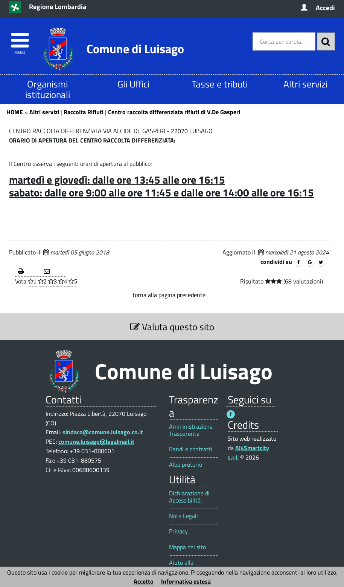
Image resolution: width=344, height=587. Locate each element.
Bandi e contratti (190, 449)
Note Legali (183, 516)
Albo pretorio (185, 464)
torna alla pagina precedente (168, 294)
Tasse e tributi (220, 84)
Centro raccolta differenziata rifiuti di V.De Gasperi (174, 111)
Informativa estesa (186, 581)
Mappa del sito (187, 547)
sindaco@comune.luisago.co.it (102, 432)
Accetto (144, 581)
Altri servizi (305, 84)
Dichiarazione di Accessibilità (189, 497)
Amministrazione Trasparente (191, 430)
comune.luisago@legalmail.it (96, 441)
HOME (14, 111)
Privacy (178, 531)
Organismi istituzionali (47, 89)
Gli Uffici (133, 84)
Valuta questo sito (172, 326)
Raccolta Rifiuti (84, 111)
